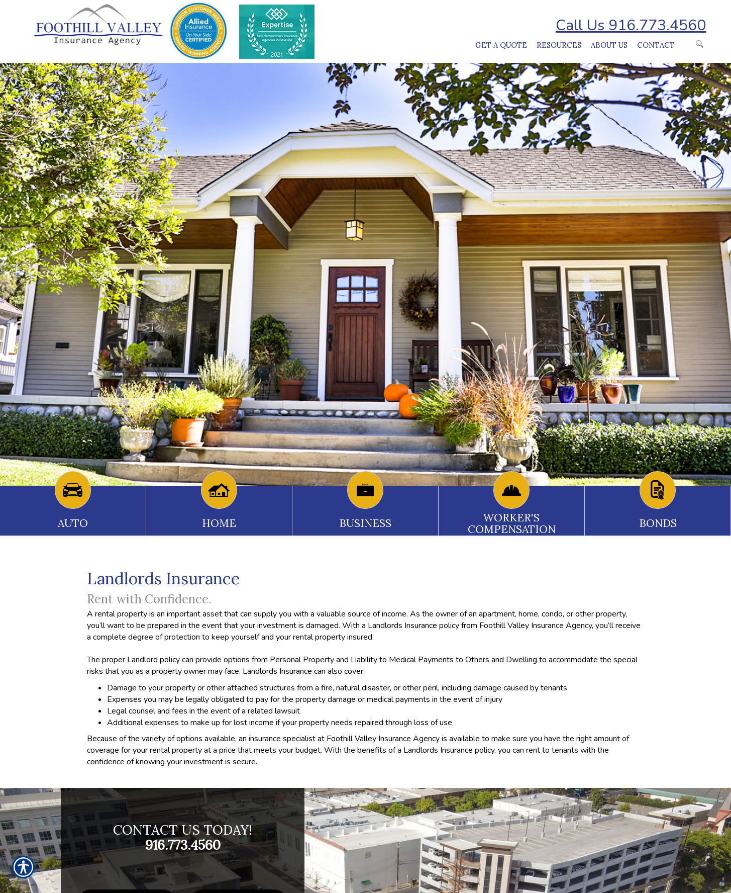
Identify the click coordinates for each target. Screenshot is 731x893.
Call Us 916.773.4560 (631, 25)
